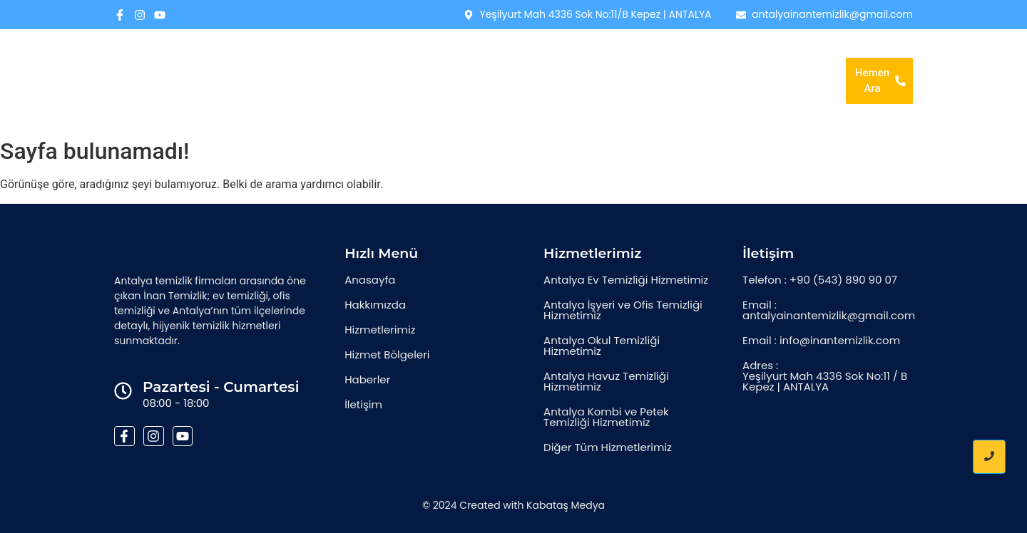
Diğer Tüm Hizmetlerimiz (607, 447)
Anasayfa (410, 60)
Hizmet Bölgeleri (683, 60)
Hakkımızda (490, 60)
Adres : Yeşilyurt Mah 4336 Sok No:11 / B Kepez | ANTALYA (824, 376)
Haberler (775, 60)
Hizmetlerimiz (580, 60)
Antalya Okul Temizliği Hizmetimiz (601, 345)
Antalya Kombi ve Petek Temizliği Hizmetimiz (606, 417)
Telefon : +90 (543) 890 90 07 (819, 279)
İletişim (598, 100)
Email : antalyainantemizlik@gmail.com (828, 310)
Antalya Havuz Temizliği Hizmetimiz (606, 381)
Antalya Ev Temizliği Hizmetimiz (625, 279)
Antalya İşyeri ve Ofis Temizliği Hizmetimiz (622, 310)
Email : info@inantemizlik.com (821, 340)
